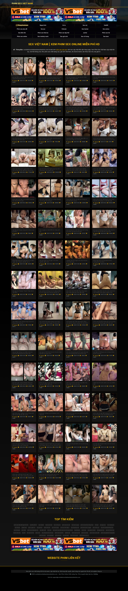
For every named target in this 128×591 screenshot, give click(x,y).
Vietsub (64, 29)
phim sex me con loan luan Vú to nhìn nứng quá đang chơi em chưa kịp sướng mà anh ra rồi (77, 476)
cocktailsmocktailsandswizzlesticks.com (46, 582)
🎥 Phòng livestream (22, 26)
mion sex (47, 536)
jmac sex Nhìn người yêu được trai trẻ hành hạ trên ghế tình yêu (22, 507)
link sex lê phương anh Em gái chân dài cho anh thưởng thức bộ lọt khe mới (77, 354)
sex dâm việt (95, 533)
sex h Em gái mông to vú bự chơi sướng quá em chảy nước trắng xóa (23, 445)
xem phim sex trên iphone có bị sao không (23, 536)
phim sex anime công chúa (100, 526)
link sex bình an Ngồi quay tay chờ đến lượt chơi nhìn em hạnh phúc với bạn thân (104, 476)
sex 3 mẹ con (40, 533)
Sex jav (43, 29)
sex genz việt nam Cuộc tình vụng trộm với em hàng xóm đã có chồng (77, 109)
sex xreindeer (111, 540)
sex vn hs (113, 536)
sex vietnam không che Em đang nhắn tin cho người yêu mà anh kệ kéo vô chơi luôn (50, 293)
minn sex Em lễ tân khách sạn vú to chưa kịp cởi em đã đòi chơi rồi (49, 476)
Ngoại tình (43, 26)
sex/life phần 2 (37, 526)
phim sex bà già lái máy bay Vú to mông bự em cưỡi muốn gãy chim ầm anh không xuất (104, 323)
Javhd (85, 33)
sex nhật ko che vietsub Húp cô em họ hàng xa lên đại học (23, 323)
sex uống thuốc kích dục (19, 540)
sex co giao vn (55, 530)
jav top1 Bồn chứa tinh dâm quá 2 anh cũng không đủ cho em (22, 79)
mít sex (111, 526)
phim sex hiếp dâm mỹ (84, 533)
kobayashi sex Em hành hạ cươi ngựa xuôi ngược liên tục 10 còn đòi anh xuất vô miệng (50, 445)
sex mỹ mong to (67, 543)
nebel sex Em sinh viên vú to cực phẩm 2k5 (104, 384)
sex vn (15, 82)
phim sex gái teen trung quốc (89, 540)
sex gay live (21, 530)
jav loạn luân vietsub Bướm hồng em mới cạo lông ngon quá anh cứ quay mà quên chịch (23, 384)
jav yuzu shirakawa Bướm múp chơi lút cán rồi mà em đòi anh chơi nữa (104, 232)
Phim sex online (22, 37)
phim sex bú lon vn (78, 543)
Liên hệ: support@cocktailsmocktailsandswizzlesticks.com (64, 585)
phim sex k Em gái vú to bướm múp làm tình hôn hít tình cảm (23, 201)
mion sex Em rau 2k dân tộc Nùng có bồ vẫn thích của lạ (76, 201)
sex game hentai (56, 536)
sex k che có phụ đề (74, 540)
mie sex (103, 533)
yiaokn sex (46, 530)
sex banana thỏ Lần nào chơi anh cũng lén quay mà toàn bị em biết (77, 232)
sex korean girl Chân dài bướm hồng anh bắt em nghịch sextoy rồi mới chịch (77, 323)
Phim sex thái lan (43, 33)
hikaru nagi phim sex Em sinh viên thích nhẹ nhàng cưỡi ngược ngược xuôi (104, 293)
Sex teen (106, 37)
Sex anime (106, 29)
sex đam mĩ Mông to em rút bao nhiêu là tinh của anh (103, 354)
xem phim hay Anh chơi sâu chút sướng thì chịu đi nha (77, 415)
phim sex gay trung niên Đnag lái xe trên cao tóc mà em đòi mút (50, 384)
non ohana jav (30, 530)
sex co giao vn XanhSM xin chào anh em (49, 232)
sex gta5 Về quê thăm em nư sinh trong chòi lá (77, 445)
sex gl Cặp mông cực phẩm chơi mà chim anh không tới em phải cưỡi (22, 354)
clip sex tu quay (86, 526)
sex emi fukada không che (53, 533)
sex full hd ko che (77, 536)
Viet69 (106, 26)
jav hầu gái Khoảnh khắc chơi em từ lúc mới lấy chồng (104, 445)
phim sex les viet (75, 526)
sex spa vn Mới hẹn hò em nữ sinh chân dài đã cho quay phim (50, 354)
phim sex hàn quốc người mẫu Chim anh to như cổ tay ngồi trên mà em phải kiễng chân (23, 170)
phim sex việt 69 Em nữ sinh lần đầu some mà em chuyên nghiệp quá (103, 170)
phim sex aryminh (32, 540)
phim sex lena (62, 540)
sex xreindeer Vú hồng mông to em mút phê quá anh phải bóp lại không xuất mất (50, 79)
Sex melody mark (43, 37)
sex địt (96, 536)
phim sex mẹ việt (52, 540)
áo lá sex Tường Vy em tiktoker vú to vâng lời (49, 415)
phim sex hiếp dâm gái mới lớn (23, 526)
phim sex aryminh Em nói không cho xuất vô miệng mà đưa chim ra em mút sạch (104, 140)
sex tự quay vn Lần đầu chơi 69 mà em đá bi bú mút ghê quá (50, 140)
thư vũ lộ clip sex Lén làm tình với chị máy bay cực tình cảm (22, 140)
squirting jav (40, 536)
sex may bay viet (106, 530)
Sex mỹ (85, 26)
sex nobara (46, 526)
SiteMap (95, 582)
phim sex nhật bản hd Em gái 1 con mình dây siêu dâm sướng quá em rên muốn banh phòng (22, 476)
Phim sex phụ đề (22, 29)
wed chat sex (73, 530)
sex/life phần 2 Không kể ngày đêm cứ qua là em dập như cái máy (77, 140)
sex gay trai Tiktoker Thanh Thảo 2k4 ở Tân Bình (23, 293)
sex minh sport (83, 530)
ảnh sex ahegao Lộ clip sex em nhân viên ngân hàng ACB (76, 79)
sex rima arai (65, 533)
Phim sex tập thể (64, 33)
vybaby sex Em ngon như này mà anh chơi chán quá (76, 262)
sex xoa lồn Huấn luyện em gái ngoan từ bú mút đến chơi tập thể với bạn (103, 507)
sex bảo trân (57, 543)
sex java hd (65, 530)
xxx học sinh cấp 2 (94, 530)
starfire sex (42, 540)
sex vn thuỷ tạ (65, 526)
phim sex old (102, 540)
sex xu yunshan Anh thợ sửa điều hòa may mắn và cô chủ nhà (76, 384)
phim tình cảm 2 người (28, 533)
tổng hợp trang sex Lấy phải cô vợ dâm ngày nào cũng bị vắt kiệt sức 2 (23, 262)
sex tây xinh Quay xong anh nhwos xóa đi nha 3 (23, 232)
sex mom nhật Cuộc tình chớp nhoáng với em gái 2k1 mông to (50, 201)
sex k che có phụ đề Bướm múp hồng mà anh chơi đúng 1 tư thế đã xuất (103, 201)
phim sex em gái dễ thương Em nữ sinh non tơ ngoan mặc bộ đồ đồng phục (104, 415)
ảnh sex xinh (48, 543)
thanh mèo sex (89, 536)
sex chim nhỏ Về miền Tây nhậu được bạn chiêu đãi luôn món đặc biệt (76, 293)
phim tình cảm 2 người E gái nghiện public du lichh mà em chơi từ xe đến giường (76, 170)
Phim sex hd (106, 33)
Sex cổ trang (85, 37)
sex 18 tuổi (38, 530)
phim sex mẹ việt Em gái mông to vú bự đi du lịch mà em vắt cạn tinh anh (50, 109)
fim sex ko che (104, 536)
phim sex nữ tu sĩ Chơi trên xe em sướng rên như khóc (102, 262)
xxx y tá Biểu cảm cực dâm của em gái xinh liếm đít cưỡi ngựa (104, 109)
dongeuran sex (67, 536)
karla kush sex (55, 526)
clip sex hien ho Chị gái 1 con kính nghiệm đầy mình (48, 262)
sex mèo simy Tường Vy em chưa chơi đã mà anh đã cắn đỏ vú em (23, 415)
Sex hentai (85, 29)
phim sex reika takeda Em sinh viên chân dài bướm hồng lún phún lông (76, 507)
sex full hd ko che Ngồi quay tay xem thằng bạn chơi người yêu (49, 170)
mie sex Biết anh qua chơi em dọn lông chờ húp (104, 79)
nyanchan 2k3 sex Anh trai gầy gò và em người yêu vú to (22, 109)
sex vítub (73, 533)
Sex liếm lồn (22, 33)
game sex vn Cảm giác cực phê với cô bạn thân (50, 507)
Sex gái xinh (64, 37)
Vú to (64, 26)
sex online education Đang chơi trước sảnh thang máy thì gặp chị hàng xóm (49, 323)
